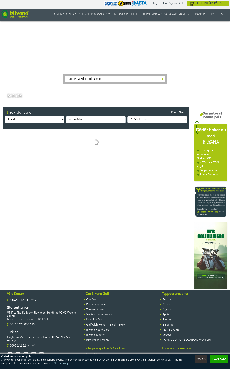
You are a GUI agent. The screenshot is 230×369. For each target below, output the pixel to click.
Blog (154, 3)
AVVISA (201, 359)
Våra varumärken (177, 14)
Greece (167, 335)
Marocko (168, 304)
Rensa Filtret (178, 112)
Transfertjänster (95, 309)
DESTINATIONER (63, 14)
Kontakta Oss (94, 319)
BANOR (200, 14)
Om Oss (91, 299)
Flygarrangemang (96, 304)
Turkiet (167, 299)
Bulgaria (168, 325)
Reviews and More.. (97, 340)
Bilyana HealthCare (97, 330)
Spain (166, 314)
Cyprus (167, 309)
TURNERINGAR (152, 14)
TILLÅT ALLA (218, 359)
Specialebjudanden (93, 14)
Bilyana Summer (95, 335)
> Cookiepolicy (59, 363)
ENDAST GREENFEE (125, 14)
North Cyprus (171, 330)
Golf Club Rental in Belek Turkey (105, 325)
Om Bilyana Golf (173, 3)
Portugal (168, 319)
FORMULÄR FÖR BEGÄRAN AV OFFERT (187, 340)
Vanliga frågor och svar (99, 314)
